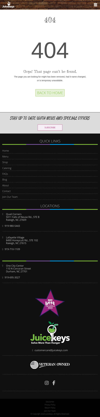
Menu (5, 156)
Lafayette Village (15, 237)
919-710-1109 (12, 249)
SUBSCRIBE (50, 127)
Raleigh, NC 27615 (16, 243)
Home (5, 150)
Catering (6, 168)
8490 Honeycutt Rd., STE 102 (22, 240)
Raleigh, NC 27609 (16, 220)
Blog (4, 179)
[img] (47, 383)
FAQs (5, 173)
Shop (5, 162)
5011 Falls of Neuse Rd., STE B (22, 217)
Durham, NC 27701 (16, 271)
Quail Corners (14, 214)
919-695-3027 (12, 277)
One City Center (15, 265)
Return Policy (50, 407)
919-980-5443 (12, 226)
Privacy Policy (50, 404)
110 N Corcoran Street (18, 268)
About (5, 185)
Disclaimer (50, 401)
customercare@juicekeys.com (51, 350)
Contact (6, 191)
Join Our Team (10, 196)
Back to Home (50, 92)
